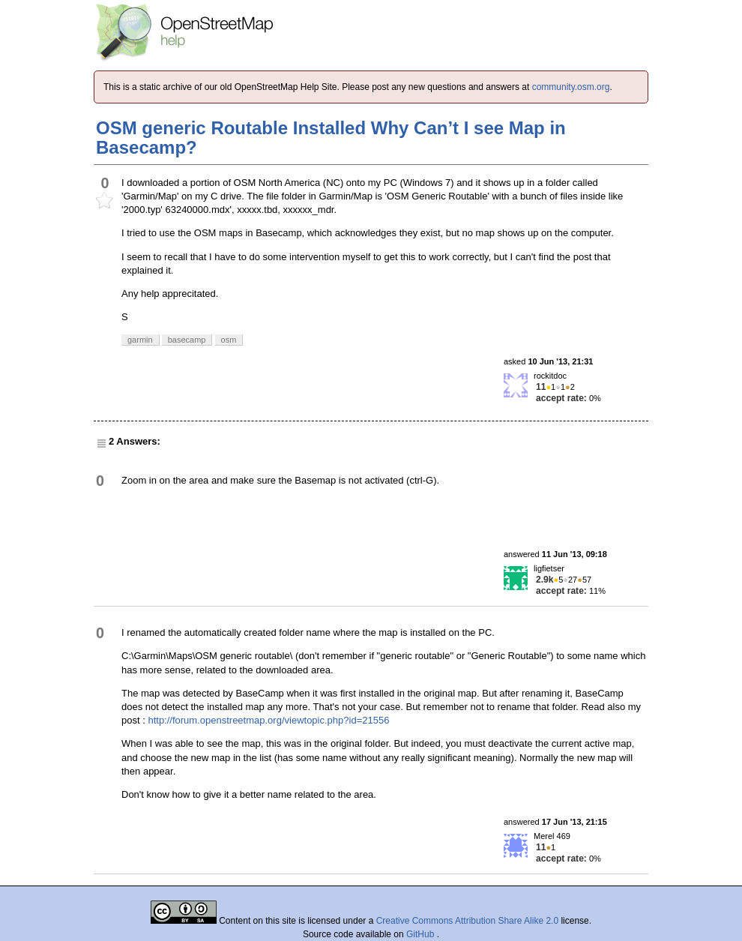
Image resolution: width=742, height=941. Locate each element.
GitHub (421, 934)
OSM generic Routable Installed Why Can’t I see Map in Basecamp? (331, 137)
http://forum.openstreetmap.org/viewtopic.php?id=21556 (268, 720)
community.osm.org (571, 87)
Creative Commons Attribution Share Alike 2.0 (467, 921)
